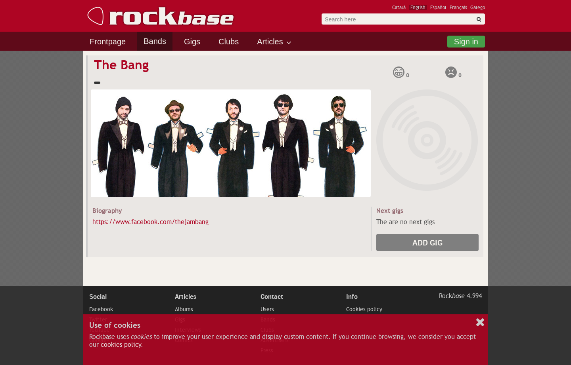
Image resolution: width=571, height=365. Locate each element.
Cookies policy (364, 309)
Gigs (192, 41)
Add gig (427, 242)
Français (458, 7)
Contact (272, 296)
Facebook (101, 309)
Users (267, 309)
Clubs (228, 41)
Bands (155, 41)
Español (438, 7)
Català (399, 7)
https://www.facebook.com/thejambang (150, 222)
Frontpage (108, 41)
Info (352, 296)
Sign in (466, 41)
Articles (270, 41)
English (417, 7)
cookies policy (121, 345)
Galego (477, 7)
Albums (184, 309)
